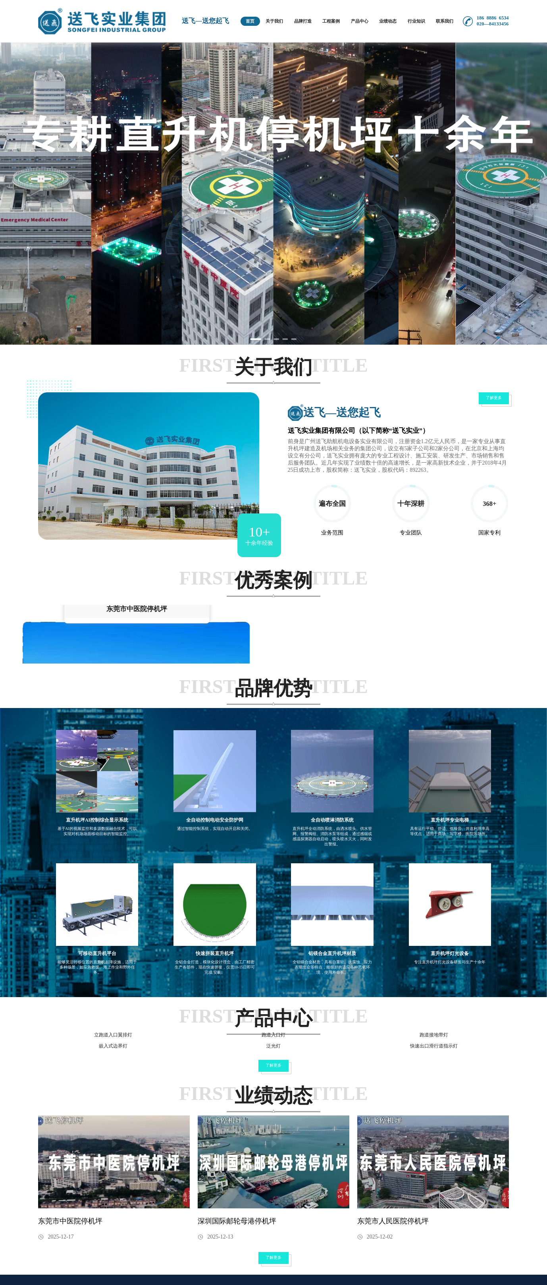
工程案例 (331, 21)
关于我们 (274, 21)
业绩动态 (388, 21)
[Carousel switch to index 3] (276, 339)
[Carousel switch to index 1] (255, 339)
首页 (250, 21)
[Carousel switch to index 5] (295, 339)
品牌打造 (303, 21)
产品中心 (359, 21)
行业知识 (416, 21)
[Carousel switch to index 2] (267, 339)
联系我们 (444, 21)
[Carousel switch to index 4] (286, 339)
